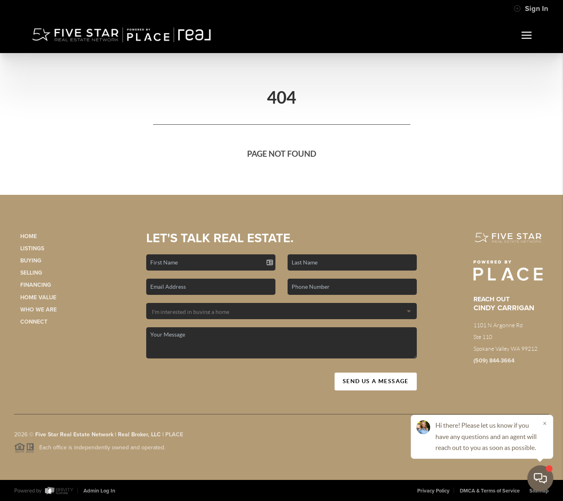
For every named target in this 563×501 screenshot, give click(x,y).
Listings (32, 248)
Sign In (531, 8)
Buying (30, 260)
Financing (35, 284)
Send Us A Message (376, 381)
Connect (33, 321)
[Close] (545, 423)
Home (28, 236)
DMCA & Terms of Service (490, 491)
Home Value (38, 297)
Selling (31, 272)
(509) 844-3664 (493, 360)
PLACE (174, 436)
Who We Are (38, 309)
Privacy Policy (433, 491)
